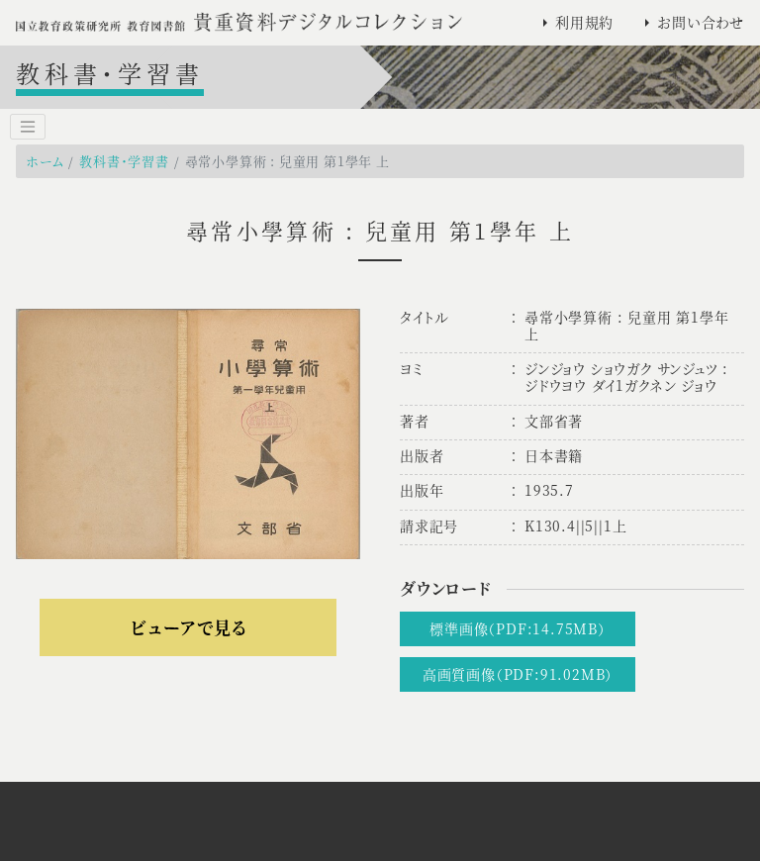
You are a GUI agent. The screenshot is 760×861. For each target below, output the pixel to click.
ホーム (44, 160)
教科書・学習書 (124, 160)
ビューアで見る (188, 627)
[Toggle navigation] (28, 127)
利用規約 (584, 22)
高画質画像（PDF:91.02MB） (518, 674)
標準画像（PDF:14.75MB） (517, 628)
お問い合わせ (700, 22)
